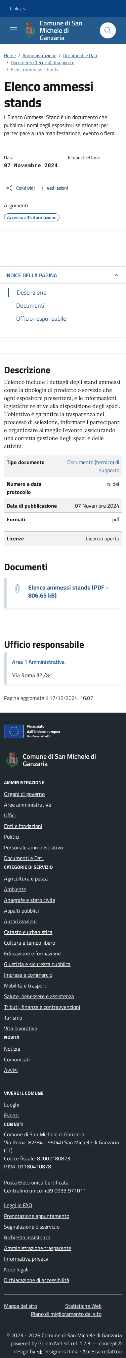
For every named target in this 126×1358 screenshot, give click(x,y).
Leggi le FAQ (18, 1205)
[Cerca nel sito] (108, 30)
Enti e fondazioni (23, 826)
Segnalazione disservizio (31, 1227)
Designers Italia (58, 1351)
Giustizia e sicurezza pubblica (37, 964)
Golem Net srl (54, 1343)
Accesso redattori (102, 1351)
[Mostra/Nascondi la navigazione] (13, 30)
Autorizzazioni (20, 921)
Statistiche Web (83, 1306)
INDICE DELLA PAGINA (31, 275)
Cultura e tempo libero (29, 943)
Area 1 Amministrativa (38, 662)
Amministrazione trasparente (37, 1248)
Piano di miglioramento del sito (66, 1314)
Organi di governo (24, 794)
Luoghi (11, 1105)
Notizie (12, 1049)
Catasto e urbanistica (28, 932)
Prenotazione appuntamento (36, 1216)
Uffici (10, 815)
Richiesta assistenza (27, 1237)
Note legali (16, 1269)
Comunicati (17, 1059)
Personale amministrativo (33, 847)
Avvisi (11, 1070)
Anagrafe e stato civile (29, 900)
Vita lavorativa (20, 1028)
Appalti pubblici (21, 911)
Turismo (13, 1018)
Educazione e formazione (32, 953)
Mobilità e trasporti (26, 985)
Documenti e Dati (24, 858)
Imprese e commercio (28, 975)
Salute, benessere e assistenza (39, 996)
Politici (11, 837)
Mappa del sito (20, 1306)
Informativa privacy (26, 1259)
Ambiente (15, 889)
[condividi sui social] (20, 188)
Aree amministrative (27, 805)
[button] (19, 8)
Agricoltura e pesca (26, 878)
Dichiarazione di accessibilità (36, 1280)
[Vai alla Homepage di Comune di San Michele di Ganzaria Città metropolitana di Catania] (57, 30)
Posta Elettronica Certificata (36, 1182)
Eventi (11, 1115)
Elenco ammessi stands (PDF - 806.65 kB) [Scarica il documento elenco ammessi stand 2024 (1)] (68, 592)
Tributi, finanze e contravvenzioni (42, 1007)
